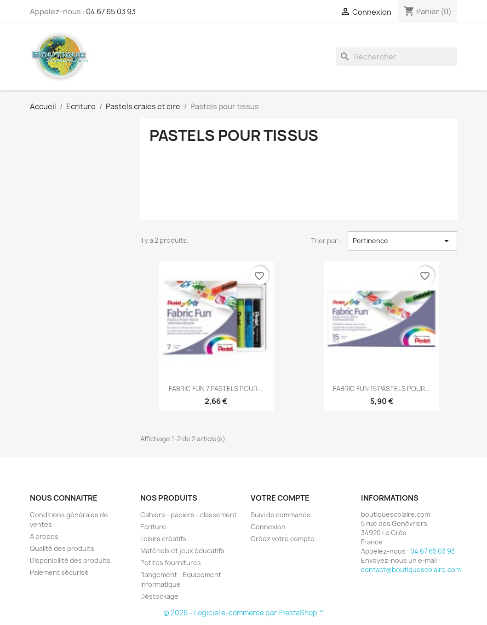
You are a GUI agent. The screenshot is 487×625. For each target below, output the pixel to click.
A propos (44, 536)
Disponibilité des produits (70, 560)
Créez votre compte (283, 538)
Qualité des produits (62, 548)
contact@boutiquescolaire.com (411, 569)
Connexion (268, 526)
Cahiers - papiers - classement (188, 514)
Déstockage (159, 596)
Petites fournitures (170, 562)
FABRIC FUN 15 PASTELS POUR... (381, 388)
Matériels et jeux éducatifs (182, 550)
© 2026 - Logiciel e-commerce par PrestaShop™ (243, 613)
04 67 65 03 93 (111, 11)
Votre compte (280, 498)
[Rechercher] (396, 56)
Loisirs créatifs (163, 538)
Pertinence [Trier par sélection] (403, 240)
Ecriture (153, 526)
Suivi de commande (281, 514)
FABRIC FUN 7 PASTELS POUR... (216, 388)
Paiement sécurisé (59, 572)
